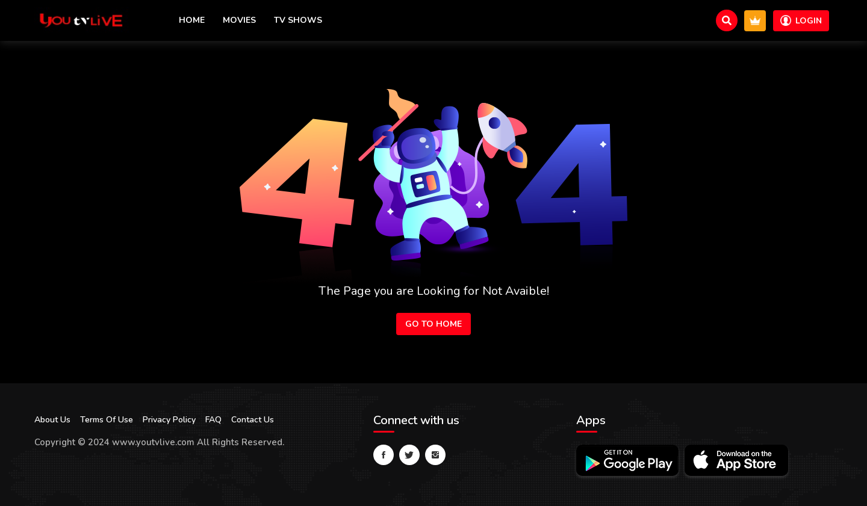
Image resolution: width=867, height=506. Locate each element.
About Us (52, 419)
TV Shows (298, 20)
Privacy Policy (169, 419)
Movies (239, 20)
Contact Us (252, 419)
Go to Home (433, 324)
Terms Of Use (106, 419)
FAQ (213, 419)
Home (192, 20)
